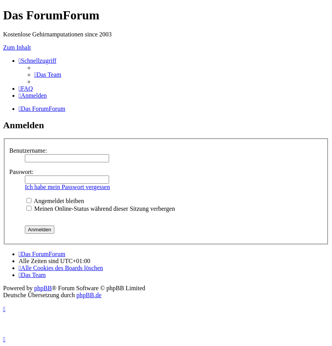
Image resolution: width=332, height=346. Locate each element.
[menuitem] (47, 74)
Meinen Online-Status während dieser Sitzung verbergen (100, 208)
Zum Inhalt (17, 47)
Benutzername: (28, 150)
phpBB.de (88, 295)
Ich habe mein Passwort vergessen (67, 187)
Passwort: (21, 172)
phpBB (43, 288)
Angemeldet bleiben (55, 201)
